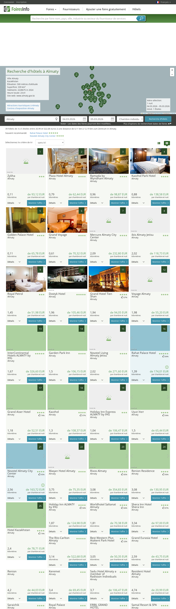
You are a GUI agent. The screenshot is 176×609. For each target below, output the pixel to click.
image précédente (49, 161)
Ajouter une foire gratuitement (106, 9)
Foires (51, 9)
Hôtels (136, 9)
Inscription (21, 2)
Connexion (9, 2)
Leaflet (144, 113)
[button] (84, 91)
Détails (13, 203)
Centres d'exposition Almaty (20, 108)
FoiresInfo (18, 9)
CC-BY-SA (172, 113)
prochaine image (86, 161)
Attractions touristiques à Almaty (23, 105)
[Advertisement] (88, 44)
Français (166, 2)
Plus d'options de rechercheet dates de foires (145, 123)
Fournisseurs (71, 9)
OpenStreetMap (158, 113)
